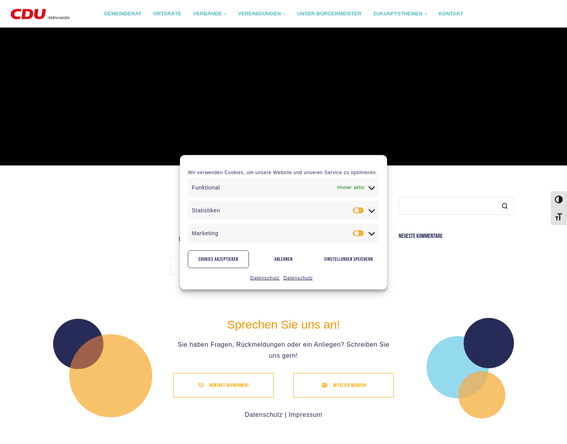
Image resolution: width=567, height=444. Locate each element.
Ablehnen (283, 259)
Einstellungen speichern (348, 259)
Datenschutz (265, 278)
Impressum (305, 414)
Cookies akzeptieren (218, 259)
